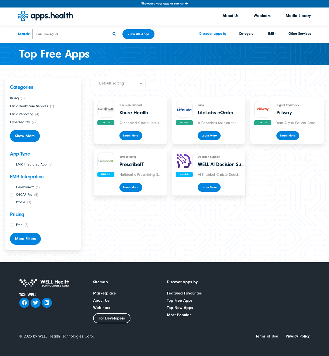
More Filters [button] (25, 238)
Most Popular (179, 315)
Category (247, 34)
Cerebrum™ (25, 187)
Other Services (299, 34)
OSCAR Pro (24, 195)
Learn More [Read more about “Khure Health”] (130, 135)
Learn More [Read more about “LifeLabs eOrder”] (209, 135)
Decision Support (130, 105)
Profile (20, 202)
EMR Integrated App (31, 164)
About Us (231, 16)
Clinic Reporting (21, 114)
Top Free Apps (180, 300)
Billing (14, 98)
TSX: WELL (27, 294)
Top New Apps (180, 308)
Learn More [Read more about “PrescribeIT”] (130, 187)
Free (19, 225)
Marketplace (104, 293)
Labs (201, 105)
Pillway (284, 113)
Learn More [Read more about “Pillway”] (287, 135)
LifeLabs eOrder (215, 113)
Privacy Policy (298, 336)
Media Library (298, 16)
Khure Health (133, 113)
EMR (272, 34)
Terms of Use (267, 336)
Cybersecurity (20, 122)
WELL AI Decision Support (225, 164)
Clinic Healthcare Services (29, 106)
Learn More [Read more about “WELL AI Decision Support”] (209, 187)
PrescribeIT (131, 164)
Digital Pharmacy (287, 105)
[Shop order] (120, 83)
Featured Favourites (184, 293)
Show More (25, 136)
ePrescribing (127, 156)
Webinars (262, 16)
